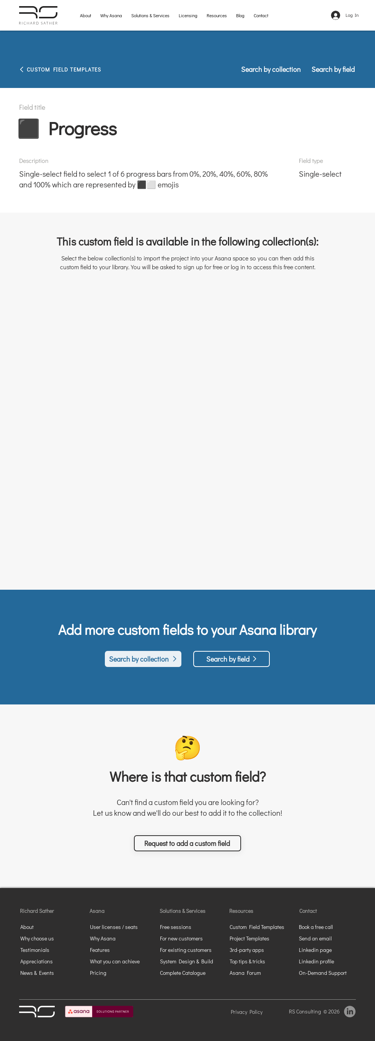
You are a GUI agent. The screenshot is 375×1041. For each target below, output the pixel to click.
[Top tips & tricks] (257, 961)
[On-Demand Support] (326, 972)
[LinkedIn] (349, 1011)
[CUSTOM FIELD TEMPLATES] (76, 69)
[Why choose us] (49, 938)
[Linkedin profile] (321, 961)
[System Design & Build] (191, 961)
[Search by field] (330, 69)
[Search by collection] (271, 69)
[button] (150, 15)
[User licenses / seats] (117, 926)
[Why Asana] (112, 938)
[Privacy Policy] (257, 1011)
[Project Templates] (257, 938)
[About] (42, 926)
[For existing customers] (191, 949)
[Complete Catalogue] (191, 972)
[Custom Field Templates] (260, 926)
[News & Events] (48, 972)
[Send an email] (326, 938)
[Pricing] (112, 972)
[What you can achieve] (121, 961)
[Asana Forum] (257, 972)
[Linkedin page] (326, 949)
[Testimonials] (48, 949)
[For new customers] (191, 938)
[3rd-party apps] (257, 949)
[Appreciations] (48, 961)
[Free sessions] (191, 926)
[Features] (112, 949)
